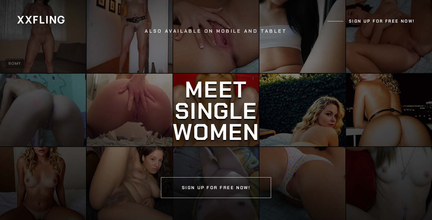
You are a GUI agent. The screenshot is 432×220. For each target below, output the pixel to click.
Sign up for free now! (382, 21)
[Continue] (216, 110)
